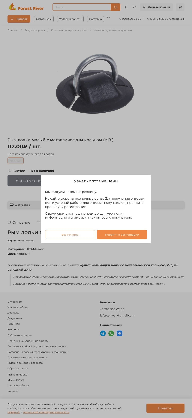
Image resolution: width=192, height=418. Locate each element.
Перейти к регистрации (122, 234)
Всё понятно (70, 234)
